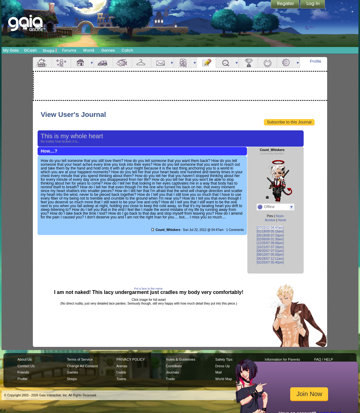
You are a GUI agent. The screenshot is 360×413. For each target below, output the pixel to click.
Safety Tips (224, 359)
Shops (50, 50)
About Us (25, 359)
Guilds (121, 372)
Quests (225, 62)
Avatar (61, 62)
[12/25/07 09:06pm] (270, 243)
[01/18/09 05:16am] (270, 231)
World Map (223, 379)
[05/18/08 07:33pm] (270, 235)
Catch (127, 50)
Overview (42, 62)
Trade (170, 379)
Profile (315, 61)
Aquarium (122, 62)
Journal (206, 62)
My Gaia (10, 50)
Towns (121, 379)
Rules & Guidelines (180, 359)
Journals (172, 372)
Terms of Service (80, 359)
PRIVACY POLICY (130, 359)
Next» (280, 216)
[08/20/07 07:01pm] (270, 251)
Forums (69, 50)
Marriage (267, 62)
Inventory (141, 62)
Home (282, 220)
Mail (160, 62)
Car (103, 62)
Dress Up (222, 366)
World (88, 50)
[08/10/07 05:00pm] (270, 254)
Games (108, 50)
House (80, 62)
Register (285, 4)
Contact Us (26, 366)
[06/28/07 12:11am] (270, 258)
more (92, 62)
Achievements (248, 62)
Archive (270, 220)
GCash (30, 50)
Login (312, 4)
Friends (183, 62)
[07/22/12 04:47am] (270, 227)
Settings (286, 62)
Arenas (121, 366)
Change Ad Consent (82, 366)
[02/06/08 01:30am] (270, 239)
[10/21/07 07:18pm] (270, 247)
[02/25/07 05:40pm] (270, 262)
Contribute (174, 366)
